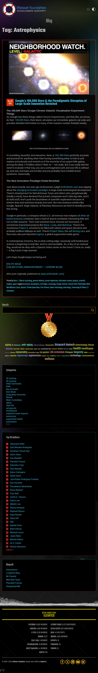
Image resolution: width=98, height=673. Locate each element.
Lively (53, 225)
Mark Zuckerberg (14, 400)
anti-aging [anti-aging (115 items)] (27, 345)
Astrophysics (35, 284)
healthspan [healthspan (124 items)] (87, 348)
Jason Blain (15, 536)
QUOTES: (42, 652)
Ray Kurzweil (12, 389)
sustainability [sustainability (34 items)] (65, 356)
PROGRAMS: (55, 644)
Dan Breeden (16, 458)
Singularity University (16, 394)
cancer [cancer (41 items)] (22, 349)
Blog (49, 21)
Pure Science (44, 287)
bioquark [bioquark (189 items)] (60, 345)
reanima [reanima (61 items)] (13, 355)
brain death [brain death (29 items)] (17, 349)
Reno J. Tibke (18, 280)
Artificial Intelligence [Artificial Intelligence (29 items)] (39, 345)
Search (92, 310)
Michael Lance (16, 532)
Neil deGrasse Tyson (13, 287)
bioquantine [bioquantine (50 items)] (50, 345)
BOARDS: (53, 636)
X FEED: (33, 632)
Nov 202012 (10, 102)
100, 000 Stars (62, 155)
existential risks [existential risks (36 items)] (46, 349)
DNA (8, 386)
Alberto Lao (15, 504)
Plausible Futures (14, 583)
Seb (12, 522)
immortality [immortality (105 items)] (21, 352)
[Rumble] (83, 662)
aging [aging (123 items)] (8, 345)
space (15, 284)
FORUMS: (54, 648)
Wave (46, 225)
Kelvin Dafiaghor (17, 472)
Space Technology (56, 287)
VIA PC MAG (13, 264)
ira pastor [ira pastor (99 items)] (44, 352)
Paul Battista (16, 469)
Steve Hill (14, 518)
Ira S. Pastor (15, 543)
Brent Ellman (16, 529)
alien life (10, 405)
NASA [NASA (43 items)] (86, 353)
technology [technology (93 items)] (75, 355)
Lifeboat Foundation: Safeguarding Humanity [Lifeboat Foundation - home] (42, 9)
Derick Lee (15, 500)
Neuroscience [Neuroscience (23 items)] (91, 353)
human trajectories (51, 280)
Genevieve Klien (17, 444)
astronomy (26, 284)
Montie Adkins (16, 539)
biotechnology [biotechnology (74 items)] (81, 345)
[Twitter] (67, 662)
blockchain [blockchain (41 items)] (9, 349)
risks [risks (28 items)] (48, 356)
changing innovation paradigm (32, 190)
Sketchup (67, 225)
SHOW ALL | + (10, 550)
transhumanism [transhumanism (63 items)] (88, 355)
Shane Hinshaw (17, 507)
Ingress (40, 234)
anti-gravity (11, 408)
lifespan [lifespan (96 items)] (69, 352)
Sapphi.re (43, 661)
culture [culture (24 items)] (35, 349)
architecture (11, 411)
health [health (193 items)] (77, 348)
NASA (88, 284)
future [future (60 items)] (60, 349)
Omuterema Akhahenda (21, 486)
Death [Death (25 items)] (39, 349)
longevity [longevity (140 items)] (78, 352)
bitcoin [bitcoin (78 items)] (91, 345)
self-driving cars (76, 231)
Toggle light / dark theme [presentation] (93, 9)
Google (58, 284)
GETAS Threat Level (49, 614)
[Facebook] (62, 662)
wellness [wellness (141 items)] (49, 359)
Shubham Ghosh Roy (20, 451)
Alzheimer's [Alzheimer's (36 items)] (17, 345)
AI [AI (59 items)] (12, 345)
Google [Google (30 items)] (71, 349)
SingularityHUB (13, 586)
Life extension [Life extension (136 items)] (57, 352)
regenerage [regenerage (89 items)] (22, 355)
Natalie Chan (16, 525)
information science (65, 280)
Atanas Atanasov (18, 546)
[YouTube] (78, 662)
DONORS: (41, 636)
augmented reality (14, 419)
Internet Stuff (72, 284)
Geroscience (11, 569)
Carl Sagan (43, 284)
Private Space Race (33, 287)
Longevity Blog (13, 573)
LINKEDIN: (33, 628)
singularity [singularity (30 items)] (53, 356)
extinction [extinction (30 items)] (54, 349)
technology (67, 287)
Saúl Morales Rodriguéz (21, 447)
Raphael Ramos (17, 511)
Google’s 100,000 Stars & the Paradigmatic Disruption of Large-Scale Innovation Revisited (51, 102)
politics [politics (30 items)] (7, 356)
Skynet (9, 397)
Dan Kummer (16, 483)
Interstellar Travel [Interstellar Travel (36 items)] (33, 353)
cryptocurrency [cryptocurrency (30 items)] (29, 349)
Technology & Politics (79, 287)
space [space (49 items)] (58, 356)
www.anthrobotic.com (52, 273)
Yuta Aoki (14, 493)
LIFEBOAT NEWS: (56, 624)
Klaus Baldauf (16, 490)
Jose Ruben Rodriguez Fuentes (24, 479)
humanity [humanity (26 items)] (7, 353)
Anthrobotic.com (69, 187)
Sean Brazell (15, 514)
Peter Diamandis (13, 383)
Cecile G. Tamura (18, 497)
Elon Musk (11, 392)
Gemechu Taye (17, 465)
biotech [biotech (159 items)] (70, 345)
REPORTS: (54, 640)
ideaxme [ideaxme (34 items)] (12, 353)
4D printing (11, 381)
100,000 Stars (22, 120)
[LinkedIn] (73, 662)
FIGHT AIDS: (35, 640)
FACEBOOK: (32, 624)
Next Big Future (13, 579)
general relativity (38, 280)
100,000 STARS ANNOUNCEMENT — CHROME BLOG (34, 267)
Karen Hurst (15, 476)
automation (11, 421)
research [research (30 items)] (44, 356)
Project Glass (57, 231)
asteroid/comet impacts (17, 413)
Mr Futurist (11, 576)
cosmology (28, 280)
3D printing (11, 378)
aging (8, 402)
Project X (23, 228)
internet (64, 284)
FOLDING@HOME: (33, 644)
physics (75, 280)
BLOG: (52, 632)
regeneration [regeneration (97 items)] (35, 355)
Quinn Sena (15, 454)
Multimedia (82, 284)
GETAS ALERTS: (56, 628)
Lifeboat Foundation (18, 661)
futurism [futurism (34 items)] (65, 349)
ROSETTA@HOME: (32, 648)
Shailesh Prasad (17, 461)
